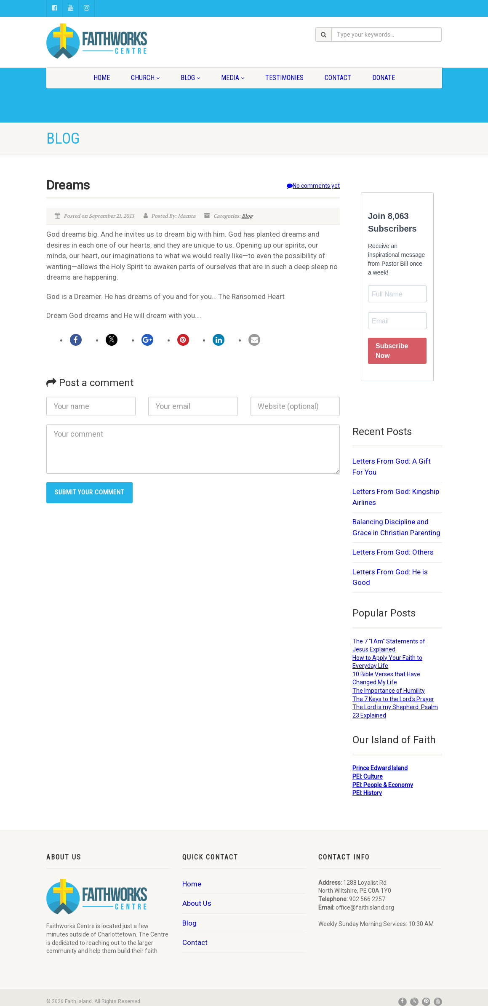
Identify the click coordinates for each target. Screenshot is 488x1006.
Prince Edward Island (380, 768)
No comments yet (313, 185)
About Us (196, 903)
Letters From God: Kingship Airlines (395, 497)
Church (145, 78)
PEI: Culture (367, 776)
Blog (190, 78)
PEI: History (367, 793)
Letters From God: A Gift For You (391, 466)
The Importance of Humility (388, 690)
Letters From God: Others (393, 552)
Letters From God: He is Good (390, 577)
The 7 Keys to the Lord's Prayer (393, 699)
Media (232, 78)
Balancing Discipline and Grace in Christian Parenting (396, 527)
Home (101, 78)
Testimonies (284, 78)
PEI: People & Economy (382, 785)
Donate (383, 78)
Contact (338, 78)
